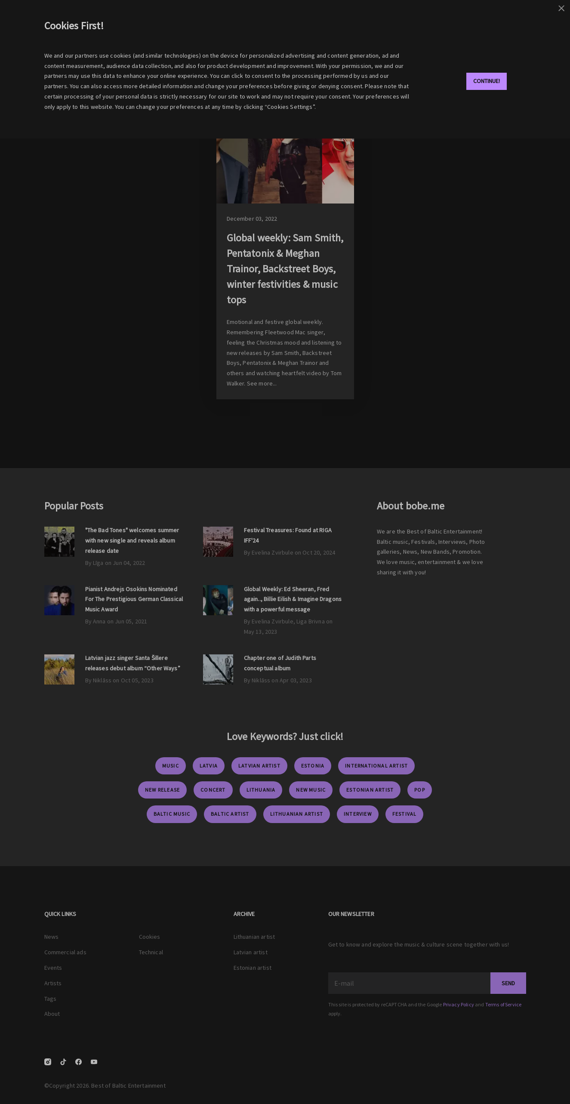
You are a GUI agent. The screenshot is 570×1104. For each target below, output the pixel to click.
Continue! (486, 81)
